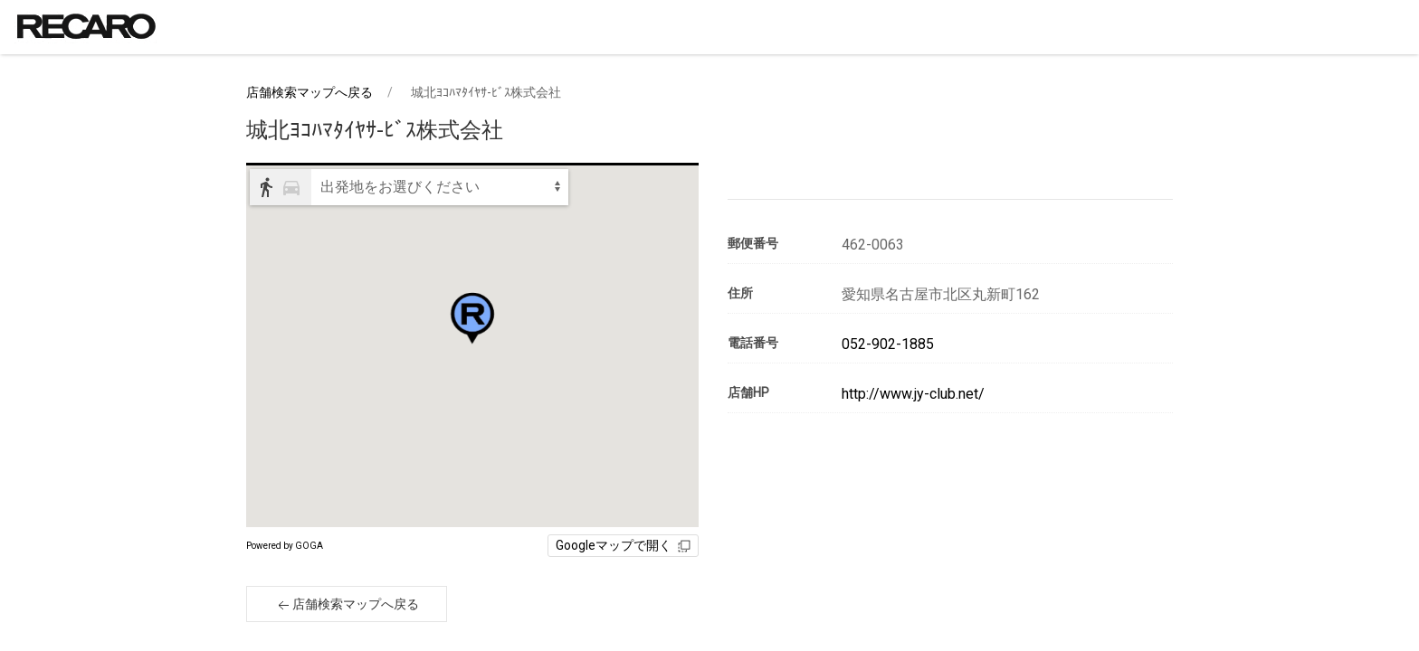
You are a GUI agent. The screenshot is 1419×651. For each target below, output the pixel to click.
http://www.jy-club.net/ (913, 393)
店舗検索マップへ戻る (309, 92)
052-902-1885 (888, 344)
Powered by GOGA (284, 546)
